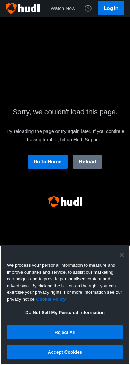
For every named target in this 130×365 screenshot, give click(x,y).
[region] (65, 305)
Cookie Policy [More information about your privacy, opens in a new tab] (51, 299)
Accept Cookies (65, 352)
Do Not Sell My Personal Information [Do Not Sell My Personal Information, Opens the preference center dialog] (65, 312)
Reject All (64, 332)
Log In (111, 8)
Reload (87, 161)
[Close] (121, 255)
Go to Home (48, 161)
